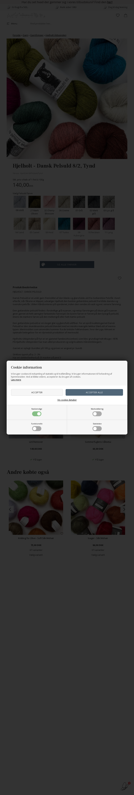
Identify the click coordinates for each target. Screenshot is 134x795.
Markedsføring (97, 412)
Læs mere (16, 379)
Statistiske (97, 426)
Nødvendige (36, 412)
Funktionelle (36, 426)
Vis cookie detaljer (67, 399)
